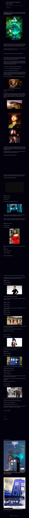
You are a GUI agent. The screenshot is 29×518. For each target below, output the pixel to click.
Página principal (8, 7)
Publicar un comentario (8, 510)
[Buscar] (24, 2)
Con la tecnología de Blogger (14, 515)
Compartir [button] (5, 416)
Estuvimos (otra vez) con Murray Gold (13, 509)
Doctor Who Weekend (6, 68)
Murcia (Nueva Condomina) (8, 49)
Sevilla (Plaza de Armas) (15, 49)
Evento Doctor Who (6, 70)
